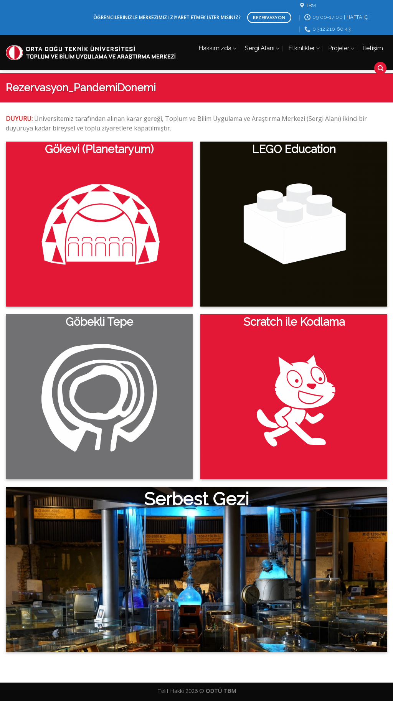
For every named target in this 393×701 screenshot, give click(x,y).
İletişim (373, 48)
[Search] (380, 68)
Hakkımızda (217, 48)
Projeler (341, 48)
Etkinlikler (304, 48)
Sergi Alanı (262, 48)
